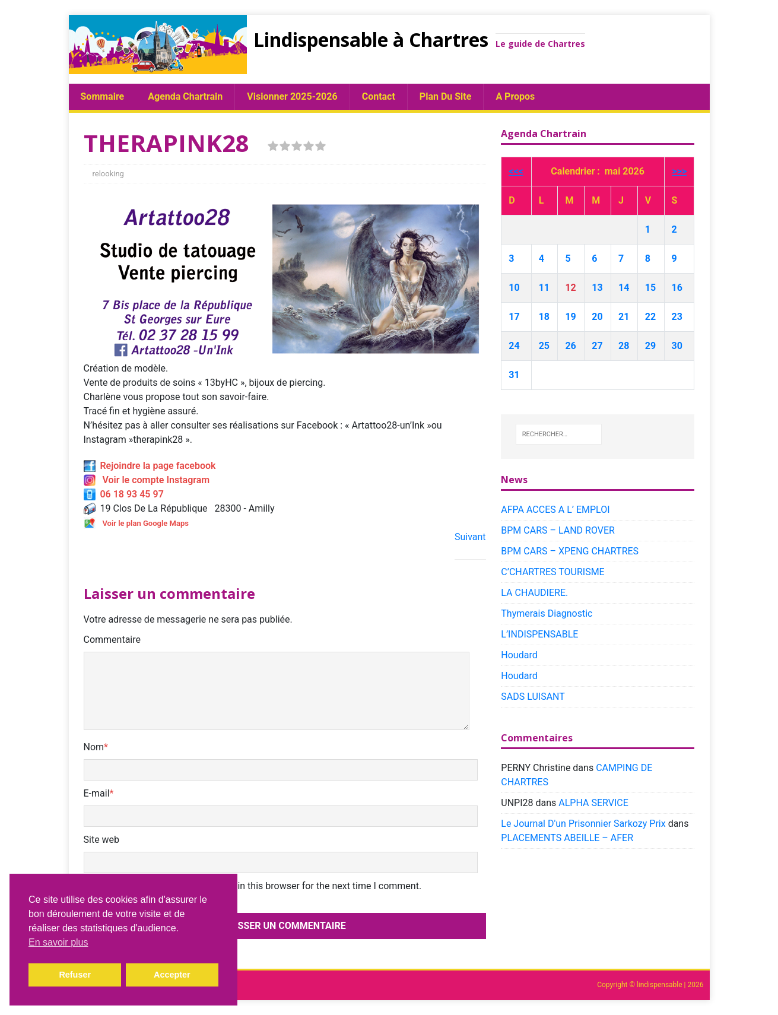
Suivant (470, 537)
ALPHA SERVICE (593, 802)
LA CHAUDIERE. (534, 592)
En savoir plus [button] (58, 942)
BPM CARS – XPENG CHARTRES (570, 551)
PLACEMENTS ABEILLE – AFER (567, 837)
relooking (108, 173)
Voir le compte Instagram (147, 480)
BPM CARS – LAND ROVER (558, 530)
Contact (378, 96)
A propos (515, 96)
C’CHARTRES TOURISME (552, 572)
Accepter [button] (172, 974)
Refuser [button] (75, 974)
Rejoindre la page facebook (150, 465)
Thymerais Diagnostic (546, 613)
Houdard (519, 655)
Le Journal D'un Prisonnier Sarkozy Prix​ (583, 823)
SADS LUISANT (533, 696)
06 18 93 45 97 (124, 494)
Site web (102, 839)
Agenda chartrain (185, 96)
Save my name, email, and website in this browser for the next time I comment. (256, 886)
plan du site (446, 96)
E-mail (97, 793)
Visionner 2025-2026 (292, 96)
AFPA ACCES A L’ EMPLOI (555, 509)
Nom (94, 747)
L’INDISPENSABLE (539, 634)
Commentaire (112, 639)
